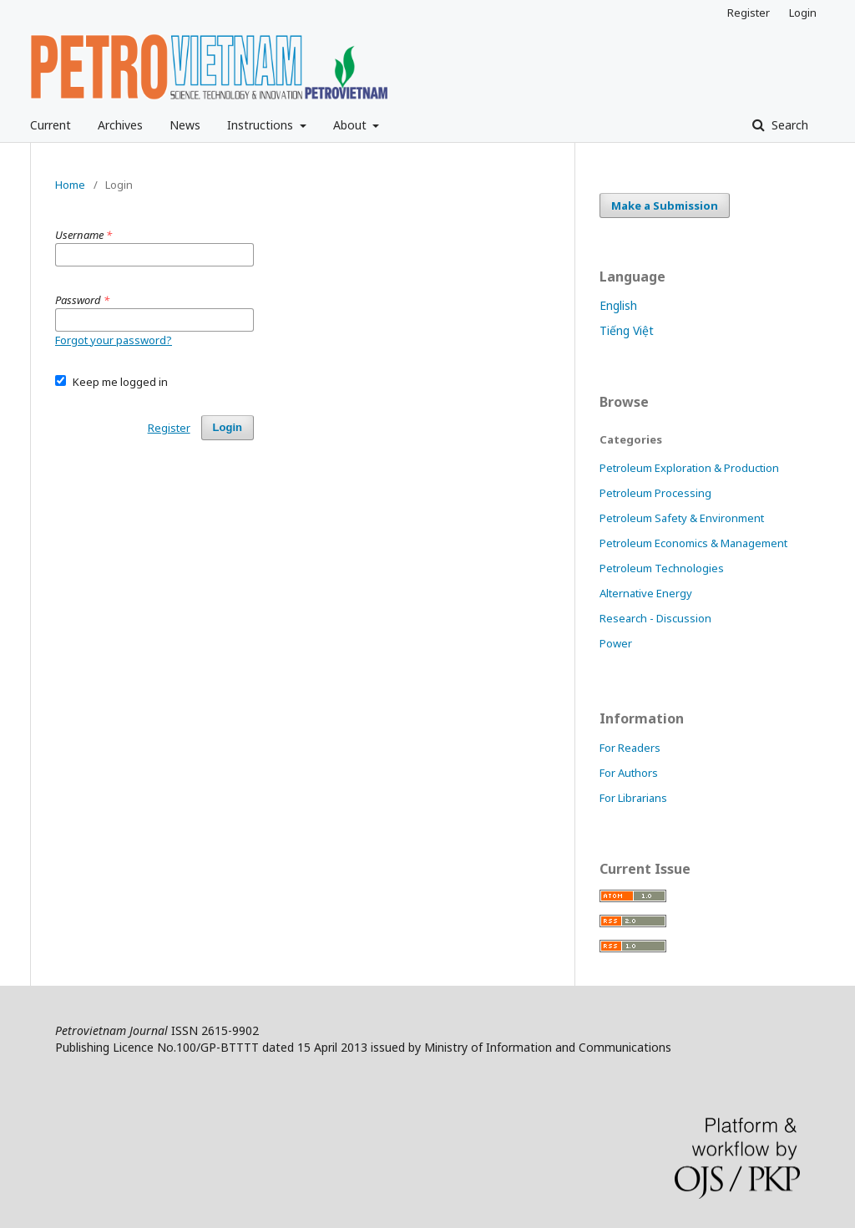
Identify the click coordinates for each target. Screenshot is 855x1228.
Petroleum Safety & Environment (682, 517)
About (351, 125)
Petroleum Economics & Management (693, 543)
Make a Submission (664, 205)
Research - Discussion (655, 618)
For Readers (630, 747)
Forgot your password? (113, 340)
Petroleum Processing (655, 492)
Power (616, 643)
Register (748, 12)
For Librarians (633, 797)
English (618, 305)
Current (50, 125)
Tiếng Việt (627, 330)
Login (803, 12)
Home (70, 184)
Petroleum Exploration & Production (689, 467)
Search (788, 125)
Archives (120, 125)
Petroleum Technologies (662, 568)
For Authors (629, 772)
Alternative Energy (646, 593)
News (184, 125)
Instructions (261, 125)
